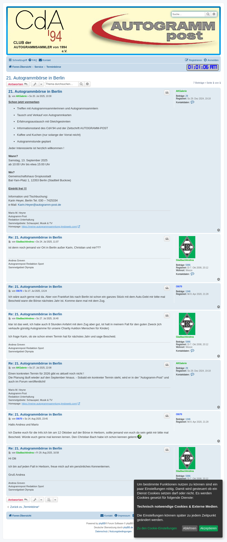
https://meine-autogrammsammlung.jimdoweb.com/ (49, 226)
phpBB (102, 523)
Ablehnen (189, 528)
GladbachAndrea (185, 260)
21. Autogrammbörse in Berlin (35, 77)
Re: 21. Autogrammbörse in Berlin (35, 237)
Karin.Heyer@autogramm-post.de (39, 204)
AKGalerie (181, 91)
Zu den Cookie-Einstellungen (157, 528)
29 (187, 96)
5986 (188, 265)
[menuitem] (32, 60)
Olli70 (179, 286)
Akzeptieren (208, 528)
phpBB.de (128, 527)
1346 (188, 291)
